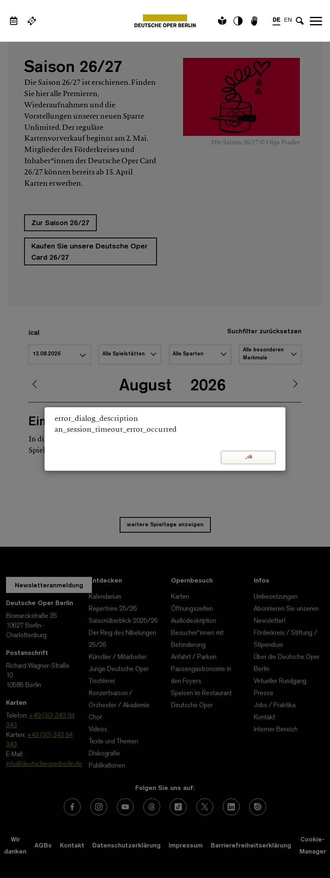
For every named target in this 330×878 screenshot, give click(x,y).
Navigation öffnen (316, 21)
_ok (248, 457)
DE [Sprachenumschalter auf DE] (276, 20)
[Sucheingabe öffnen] (300, 21)
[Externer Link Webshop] (31, 20)
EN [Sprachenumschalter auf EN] (288, 20)
